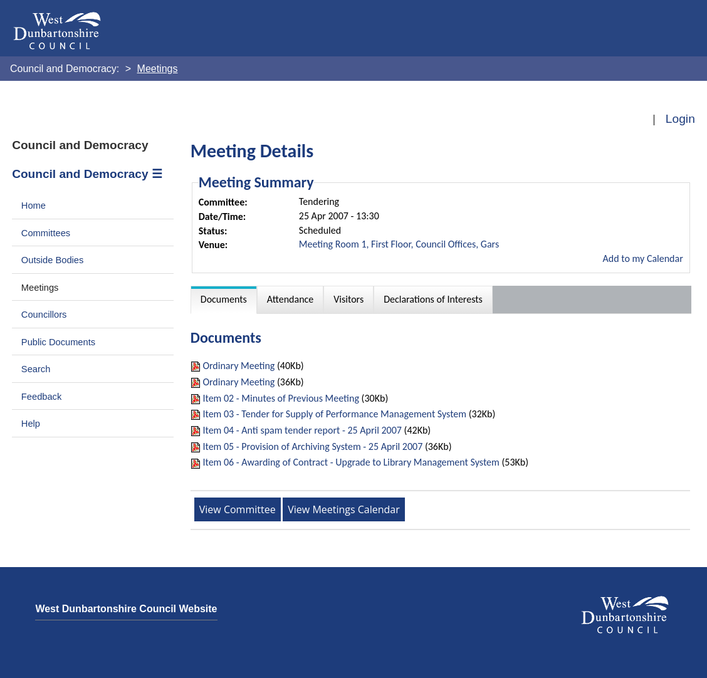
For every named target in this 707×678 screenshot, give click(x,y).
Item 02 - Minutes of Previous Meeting (280, 398)
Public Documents (58, 342)
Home (33, 206)
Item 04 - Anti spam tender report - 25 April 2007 (302, 430)
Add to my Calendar (643, 258)
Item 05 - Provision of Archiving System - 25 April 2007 (312, 446)
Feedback (41, 397)
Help (30, 424)
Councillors (44, 315)
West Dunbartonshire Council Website (126, 608)
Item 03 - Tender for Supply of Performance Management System (334, 414)
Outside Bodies (52, 260)
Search (36, 369)
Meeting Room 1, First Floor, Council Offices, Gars (399, 244)
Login (680, 118)
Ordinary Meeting (238, 366)
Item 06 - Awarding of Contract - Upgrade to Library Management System (350, 462)
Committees (45, 233)
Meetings (40, 288)
